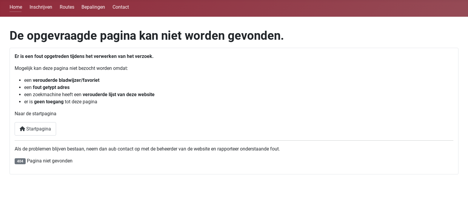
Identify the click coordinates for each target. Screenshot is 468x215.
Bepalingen (93, 7)
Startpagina (35, 129)
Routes (67, 7)
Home (16, 7)
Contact (121, 7)
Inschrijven (41, 7)
